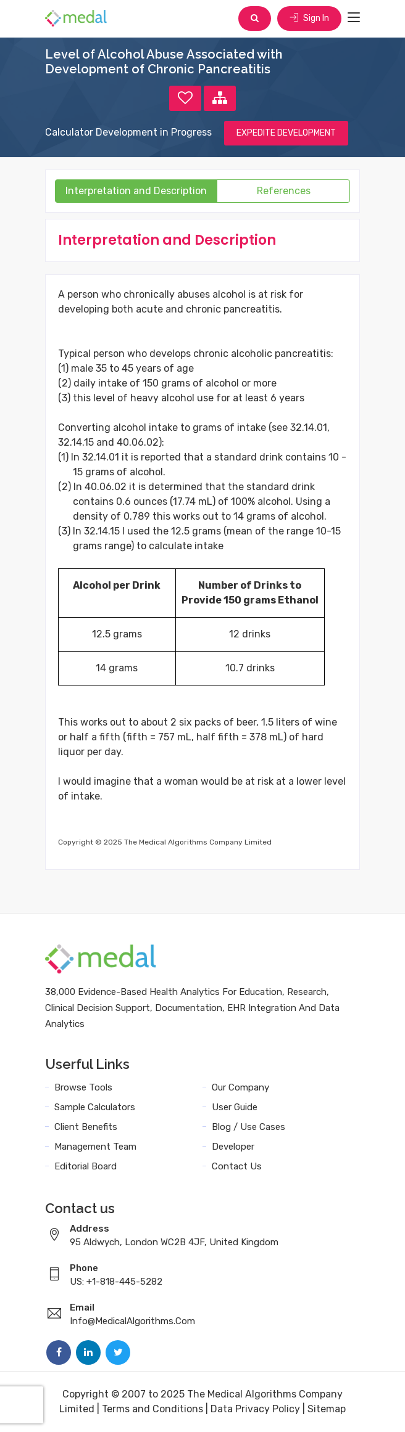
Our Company (240, 1087)
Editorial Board (85, 1166)
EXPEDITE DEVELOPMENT (286, 133)
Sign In (309, 18)
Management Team (95, 1146)
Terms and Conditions (152, 1409)
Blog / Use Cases (248, 1126)
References (284, 191)
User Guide (234, 1107)
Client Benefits (85, 1126)
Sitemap (326, 1409)
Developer (233, 1146)
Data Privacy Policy (255, 1409)
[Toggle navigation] (354, 17)
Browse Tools (83, 1087)
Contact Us (237, 1166)
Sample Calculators (94, 1107)
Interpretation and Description (136, 191)
